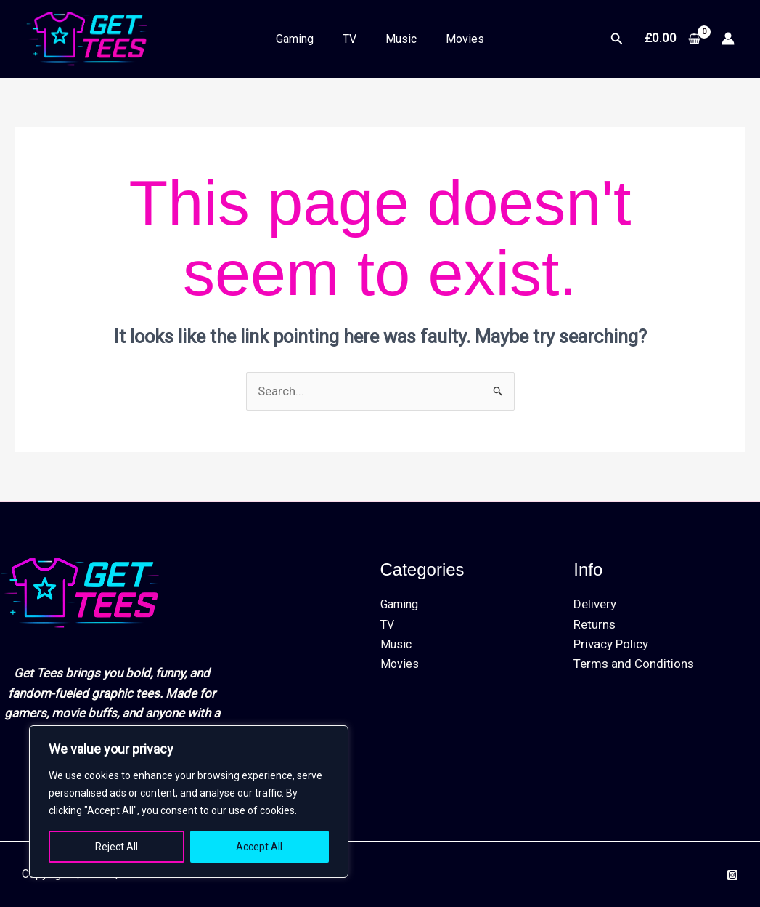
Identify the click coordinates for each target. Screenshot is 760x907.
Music (401, 39)
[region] (188, 801)
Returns (594, 624)
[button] (617, 39)
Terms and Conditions (633, 663)
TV (349, 39)
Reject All (116, 846)
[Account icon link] (728, 38)
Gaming (295, 39)
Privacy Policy (610, 644)
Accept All (259, 846)
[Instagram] (732, 875)
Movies (465, 39)
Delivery (594, 604)
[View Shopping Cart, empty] (672, 38)
